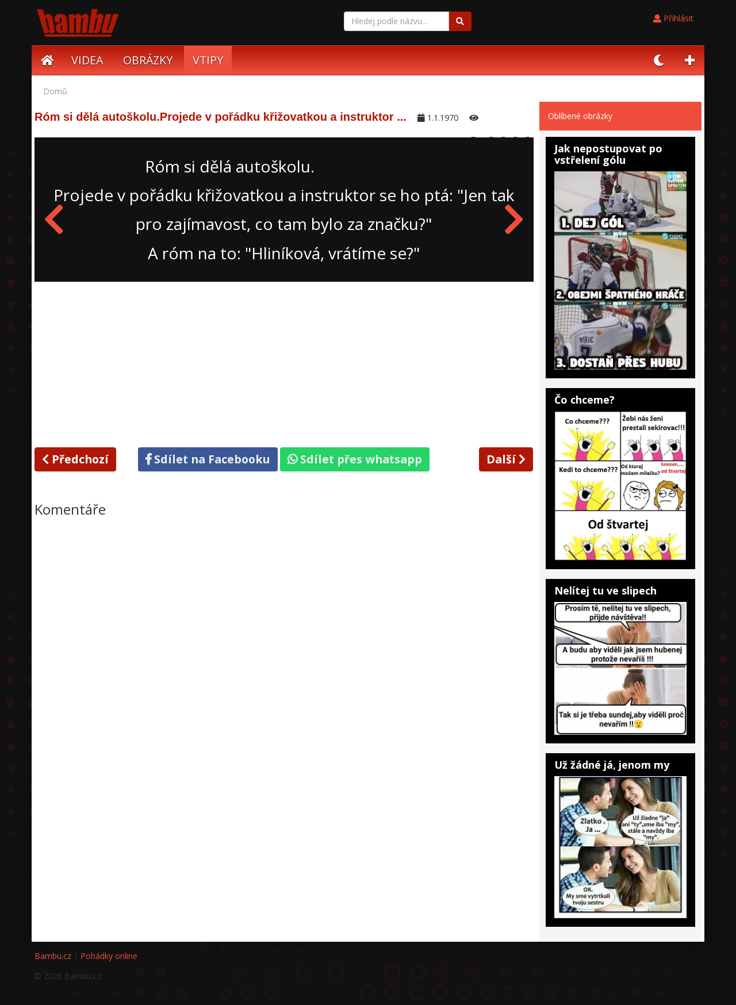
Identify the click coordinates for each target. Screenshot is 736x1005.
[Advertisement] (284, 362)
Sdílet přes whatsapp (355, 459)
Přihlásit (673, 18)
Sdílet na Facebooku (207, 459)
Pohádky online (108, 955)
